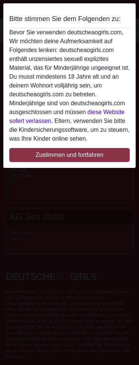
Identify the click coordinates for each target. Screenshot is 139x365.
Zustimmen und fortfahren (69, 155)
